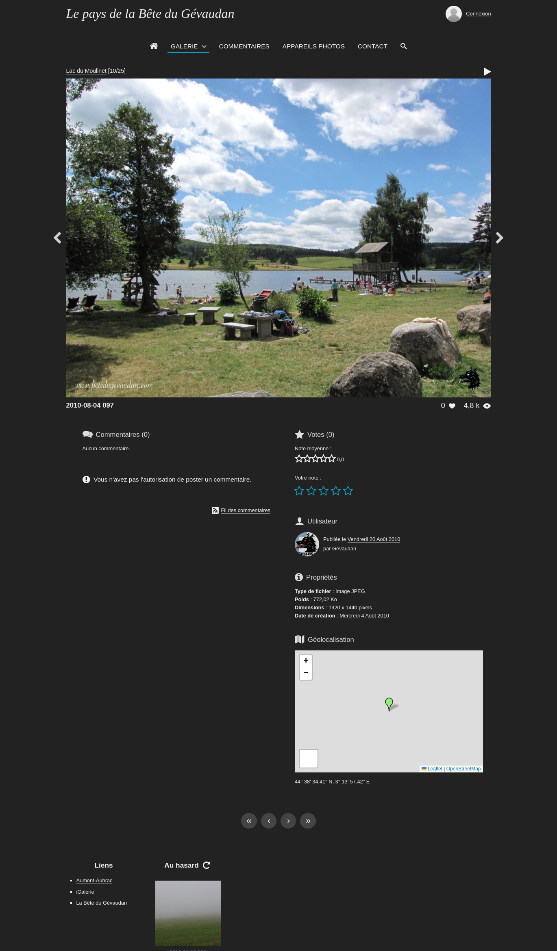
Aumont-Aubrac (94, 880)
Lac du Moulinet (86, 71)
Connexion (478, 14)
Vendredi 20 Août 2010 (374, 539)
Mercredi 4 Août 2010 (364, 616)
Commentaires (244, 46)
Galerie (184, 46)
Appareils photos (314, 46)
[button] (389, 704)
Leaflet (432, 769)
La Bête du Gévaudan (101, 903)
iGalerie (85, 892)
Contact (372, 46)
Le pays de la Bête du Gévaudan (150, 13)
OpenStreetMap (463, 769)
